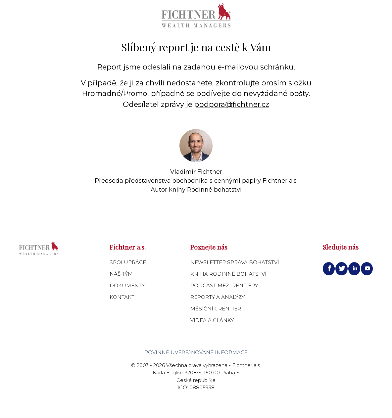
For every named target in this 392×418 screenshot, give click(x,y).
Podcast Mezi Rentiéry (224, 285)
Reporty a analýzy (217, 297)
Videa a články (212, 320)
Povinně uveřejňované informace (196, 352)
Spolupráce (128, 262)
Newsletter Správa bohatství (234, 262)
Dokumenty (127, 285)
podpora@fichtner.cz (231, 104)
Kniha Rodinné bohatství (228, 274)
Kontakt (122, 297)
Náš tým (121, 274)
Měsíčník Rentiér (215, 308)
